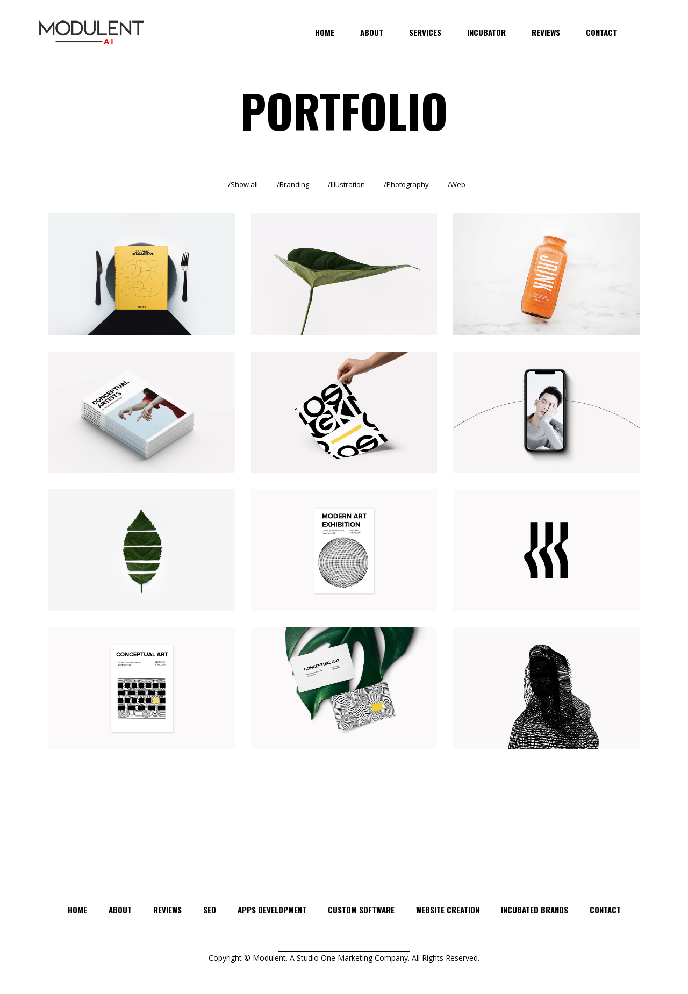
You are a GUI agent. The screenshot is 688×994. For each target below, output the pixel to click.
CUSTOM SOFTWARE (361, 910)
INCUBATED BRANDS (534, 910)
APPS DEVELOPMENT (272, 910)
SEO (209, 910)
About (120, 910)
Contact (605, 910)
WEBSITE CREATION (447, 910)
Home (77, 910)
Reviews (167, 910)
